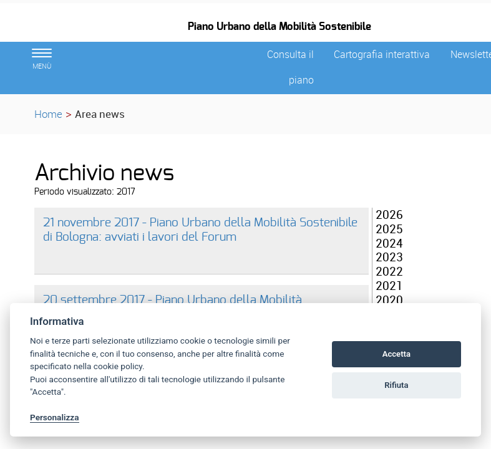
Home (48, 114)
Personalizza (54, 417)
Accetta (396, 354)
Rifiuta (396, 385)
